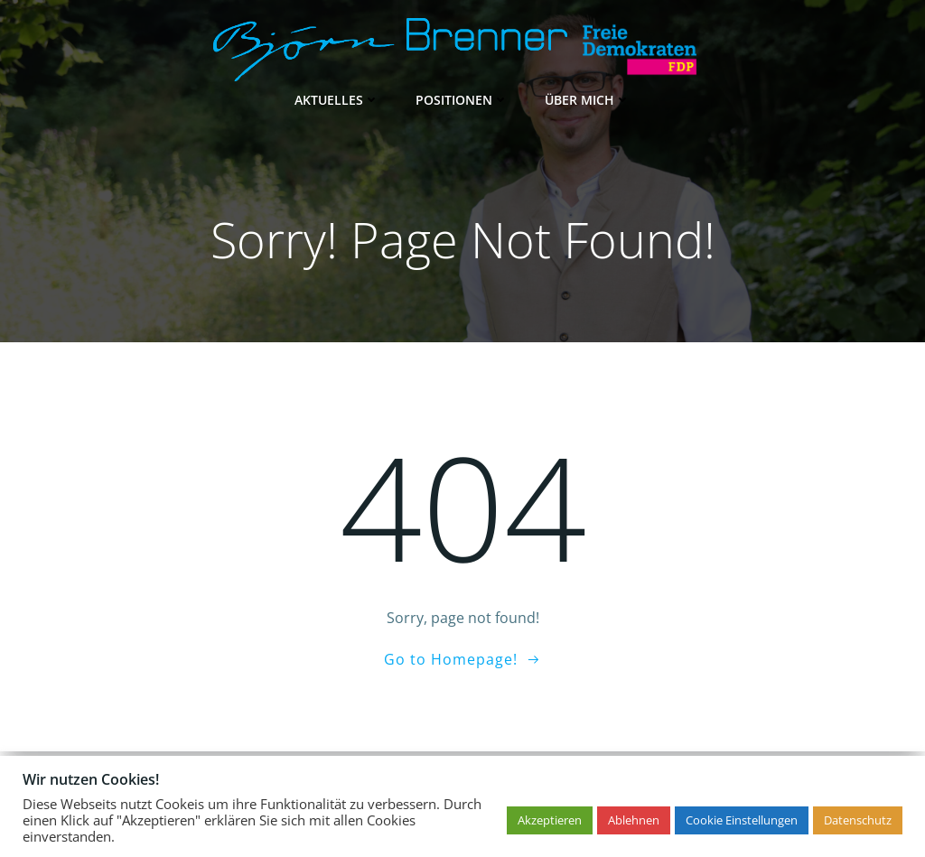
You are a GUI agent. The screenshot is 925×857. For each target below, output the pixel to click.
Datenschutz (858, 820)
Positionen (462, 99)
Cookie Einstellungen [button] (742, 820)
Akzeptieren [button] (550, 820)
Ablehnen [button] (633, 820)
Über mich (588, 99)
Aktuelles (336, 99)
